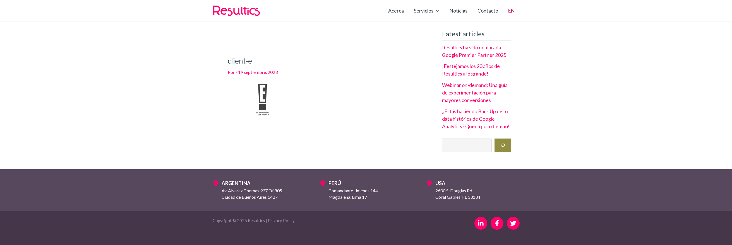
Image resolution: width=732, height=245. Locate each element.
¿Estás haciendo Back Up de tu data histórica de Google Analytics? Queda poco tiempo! (476, 118)
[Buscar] (503, 145)
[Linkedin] (480, 223)
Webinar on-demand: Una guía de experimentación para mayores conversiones (475, 92)
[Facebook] (497, 223)
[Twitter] (513, 223)
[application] (436, 10)
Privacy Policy (281, 220)
